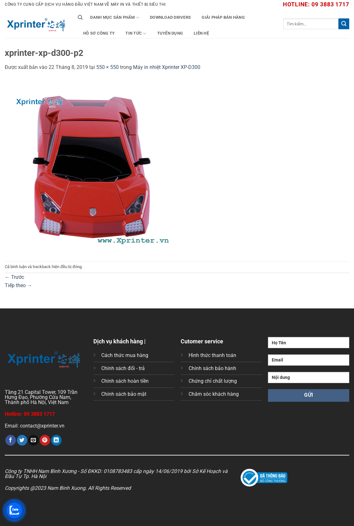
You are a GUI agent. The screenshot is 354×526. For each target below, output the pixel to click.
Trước (14, 277)
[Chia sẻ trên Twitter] (22, 440)
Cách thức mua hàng (124, 355)
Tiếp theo (18, 285)
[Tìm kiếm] (80, 17)
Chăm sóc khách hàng (214, 394)
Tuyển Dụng (170, 33)
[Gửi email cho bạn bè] (33, 440)
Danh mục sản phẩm (114, 18)
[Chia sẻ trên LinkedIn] (56, 440)
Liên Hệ (201, 33)
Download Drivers (170, 17)
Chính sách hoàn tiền (125, 381)
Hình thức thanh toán (212, 355)
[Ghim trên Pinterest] (45, 440)
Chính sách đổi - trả (123, 368)
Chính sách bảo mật (123, 394)
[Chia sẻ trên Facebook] (10, 440)
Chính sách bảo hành (212, 368)
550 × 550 (107, 67)
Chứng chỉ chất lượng (213, 381)
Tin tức (135, 33)
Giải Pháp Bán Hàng (223, 17)
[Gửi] (343, 23)
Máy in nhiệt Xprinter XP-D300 (166, 67)
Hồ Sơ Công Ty (99, 33)
